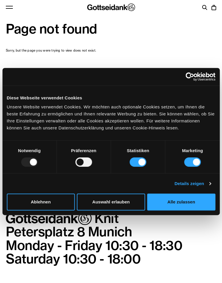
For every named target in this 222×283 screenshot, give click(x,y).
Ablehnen (41, 201)
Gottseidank (111, 7)
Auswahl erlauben (111, 201)
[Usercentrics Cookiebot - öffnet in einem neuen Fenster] (189, 76)
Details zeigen (189, 183)
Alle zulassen (181, 201)
